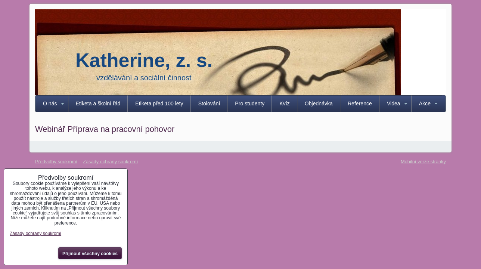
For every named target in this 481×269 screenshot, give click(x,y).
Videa (393, 103)
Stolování (209, 103)
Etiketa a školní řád (98, 103)
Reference (360, 103)
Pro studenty (249, 103)
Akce (425, 103)
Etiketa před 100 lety (159, 103)
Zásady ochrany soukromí (110, 161)
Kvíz (284, 103)
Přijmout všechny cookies (90, 253)
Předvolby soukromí (56, 161)
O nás (50, 103)
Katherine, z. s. (143, 60)
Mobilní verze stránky (423, 161)
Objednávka (319, 103)
